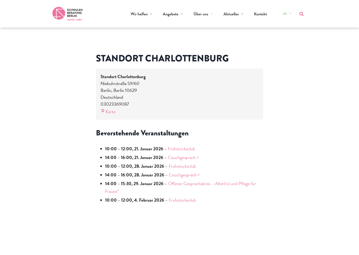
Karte (108, 111)
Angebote (170, 14)
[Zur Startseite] (67, 14)
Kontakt (260, 14)
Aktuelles (231, 14)
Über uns (200, 14)
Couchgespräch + (183, 157)
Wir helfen (139, 14)
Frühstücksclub (181, 148)
